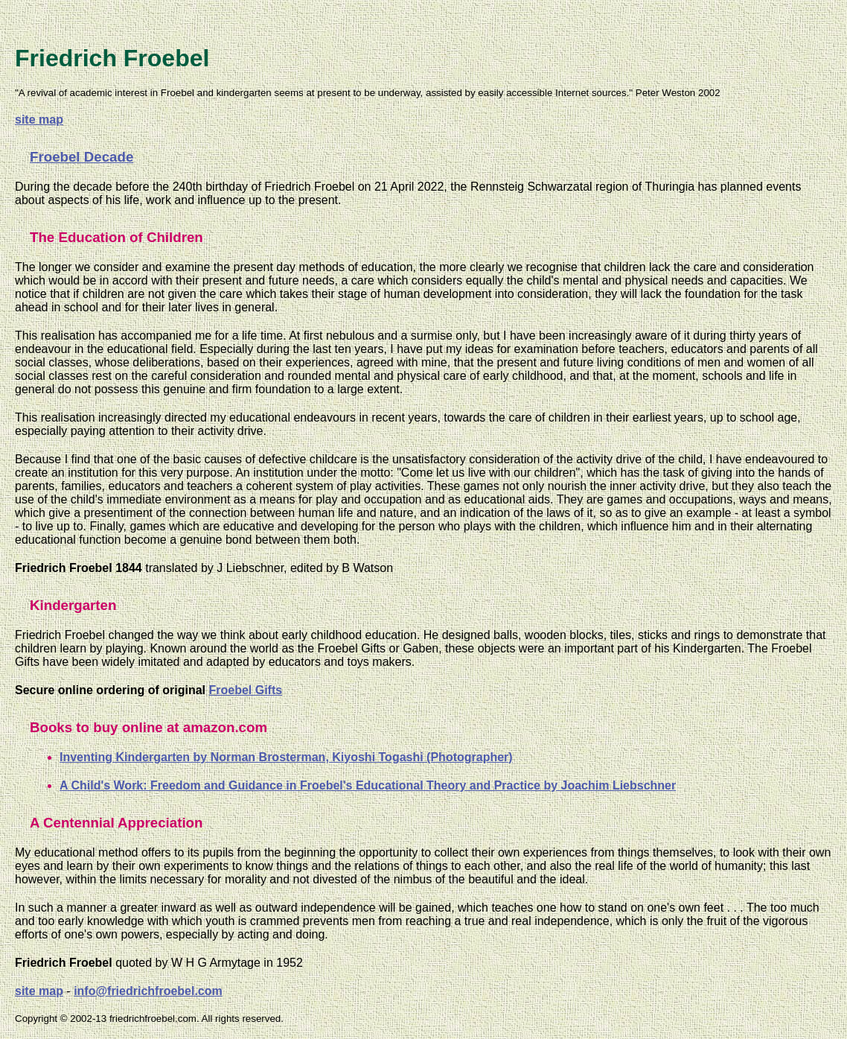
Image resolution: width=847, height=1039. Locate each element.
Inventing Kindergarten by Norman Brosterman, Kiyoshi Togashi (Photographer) (286, 757)
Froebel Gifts (245, 690)
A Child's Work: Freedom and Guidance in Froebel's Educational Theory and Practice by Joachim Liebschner (368, 785)
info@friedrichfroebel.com (148, 991)
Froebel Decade (81, 157)
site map (39, 119)
